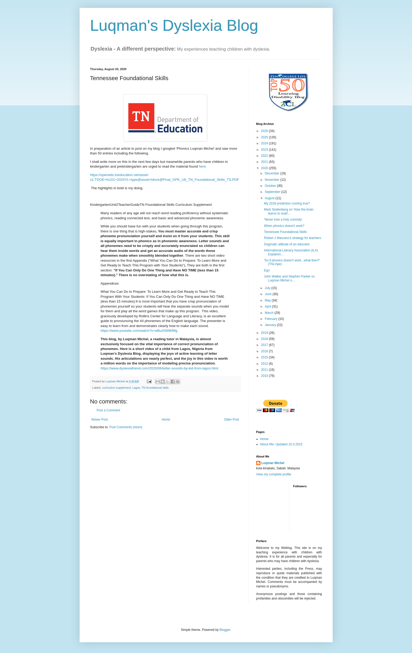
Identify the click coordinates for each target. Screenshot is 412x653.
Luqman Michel (272, 463)
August (270, 198)
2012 (265, 364)
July (268, 288)
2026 (265, 131)
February (271, 319)
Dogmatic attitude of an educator (286, 244)
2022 (265, 156)
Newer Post (99, 419)
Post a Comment (108, 410)
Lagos (136, 387)
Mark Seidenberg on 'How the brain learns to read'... (288, 211)
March (269, 313)
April (268, 306)
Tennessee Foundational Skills (285, 232)
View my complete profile (273, 474)
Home (166, 419)
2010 (265, 376)
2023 (265, 150)
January (271, 325)
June (268, 294)
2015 (265, 357)
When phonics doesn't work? (284, 226)
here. (202, 166)
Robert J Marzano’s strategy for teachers (292, 238)
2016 (265, 351)
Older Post (231, 419)
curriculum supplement (116, 387)
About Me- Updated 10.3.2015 (281, 444)
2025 (265, 137)
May (268, 300)
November (272, 180)
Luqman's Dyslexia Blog (174, 25)
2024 (265, 143)
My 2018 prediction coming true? (287, 203)
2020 (265, 168)
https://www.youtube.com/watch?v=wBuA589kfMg (139, 331)
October (271, 186)
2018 (265, 339)
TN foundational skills (155, 387)
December (272, 173)
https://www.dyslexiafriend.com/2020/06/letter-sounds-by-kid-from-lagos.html (159, 368)
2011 (265, 370)
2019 (265, 333)
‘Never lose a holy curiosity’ (283, 219)
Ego (266, 270)
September (273, 192)
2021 (265, 162)
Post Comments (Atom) (125, 427)
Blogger (225, 630)
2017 (265, 345)
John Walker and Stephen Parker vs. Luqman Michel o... (289, 278)
